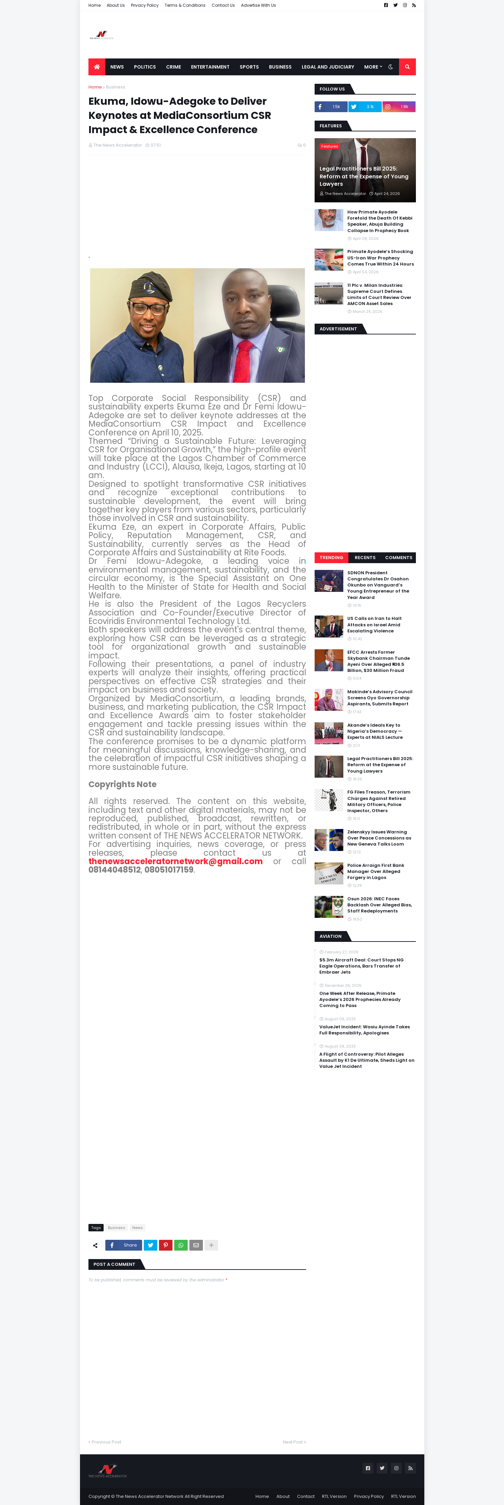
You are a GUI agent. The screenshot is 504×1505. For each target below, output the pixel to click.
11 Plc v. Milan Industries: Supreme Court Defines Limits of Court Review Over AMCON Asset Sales (379, 294)
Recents (365, 557)
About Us (116, 5)
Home (94, 5)
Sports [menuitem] (249, 67)
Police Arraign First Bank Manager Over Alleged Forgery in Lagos (375, 871)
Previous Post (106, 1442)
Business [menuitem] (280, 67)
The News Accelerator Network (150, 1496)
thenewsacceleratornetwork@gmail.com (175, 861)
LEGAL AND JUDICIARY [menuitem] (328, 67)
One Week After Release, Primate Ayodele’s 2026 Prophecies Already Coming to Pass (360, 999)
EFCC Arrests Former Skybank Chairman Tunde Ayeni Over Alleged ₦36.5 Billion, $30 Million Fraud (378, 661)
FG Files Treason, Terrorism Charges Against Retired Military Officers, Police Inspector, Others (378, 801)
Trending (331, 557)
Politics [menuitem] (145, 67)
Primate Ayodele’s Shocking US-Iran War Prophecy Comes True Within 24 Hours (380, 258)
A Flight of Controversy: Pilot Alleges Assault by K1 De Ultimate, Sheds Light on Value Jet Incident (367, 1060)
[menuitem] (96, 66)
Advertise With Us (258, 5)
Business (115, 87)
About (283, 1496)
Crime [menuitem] (173, 67)
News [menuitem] (117, 67)
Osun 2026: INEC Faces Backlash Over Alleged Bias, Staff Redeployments (379, 905)
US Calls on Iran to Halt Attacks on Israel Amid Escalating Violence (374, 625)
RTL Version (334, 1496)
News (137, 1227)
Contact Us (223, 5)
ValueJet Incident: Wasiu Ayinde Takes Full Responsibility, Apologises (364, 1030)
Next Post (293, 1442)
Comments (399, 557)
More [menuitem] (371, 67)
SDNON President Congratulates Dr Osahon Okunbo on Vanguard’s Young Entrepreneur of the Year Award (378, 585)
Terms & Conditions (185, 5)
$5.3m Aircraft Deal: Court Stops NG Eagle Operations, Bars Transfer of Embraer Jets (361, 966)
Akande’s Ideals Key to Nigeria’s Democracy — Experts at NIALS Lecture (375, 731)
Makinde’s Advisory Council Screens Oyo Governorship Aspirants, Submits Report (380, 698)
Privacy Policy (145, 5)
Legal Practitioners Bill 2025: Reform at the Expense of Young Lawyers (364, 176)
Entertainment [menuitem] (210, 67)
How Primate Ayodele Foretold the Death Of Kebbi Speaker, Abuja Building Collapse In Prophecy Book (380, 221)
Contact (306, 1496)
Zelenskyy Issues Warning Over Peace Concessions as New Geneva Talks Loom (379, 838)
